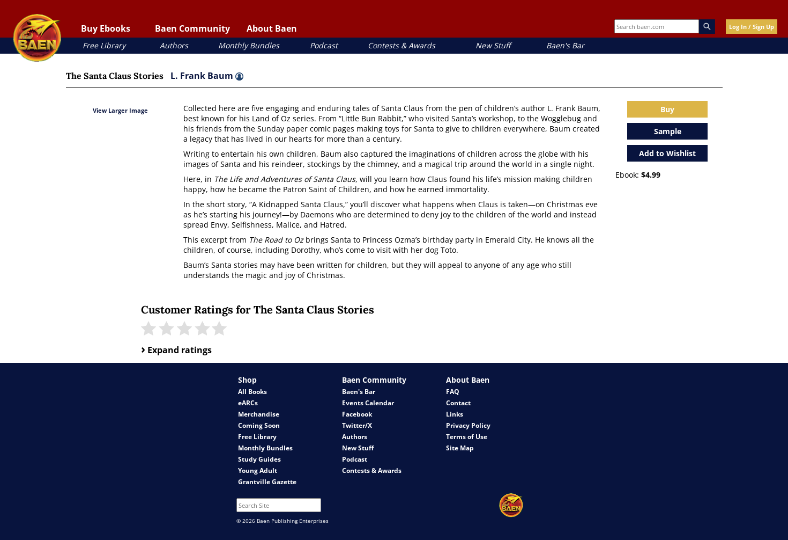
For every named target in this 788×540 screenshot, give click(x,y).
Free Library (104, 45)
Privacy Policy (468, 425)
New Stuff (492, 45)
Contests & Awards (401, 45)
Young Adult (257, 470)
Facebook (357, 414)
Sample (667, 131)
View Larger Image (120, 110)
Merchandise (258, 414)
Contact (458, 402)
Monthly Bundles (248, 45)
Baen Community (192, 28)
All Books (252, 391)
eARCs (248, 402)
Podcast (324, 45)
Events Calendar (368, 402)
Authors (174, 45)
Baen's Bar (565, 45)
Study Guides (259, 459)
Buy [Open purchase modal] (667, 109)
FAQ (452, 391)
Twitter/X (357, 425)
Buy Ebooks (105, 28)
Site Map (460, 448)
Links (454, 414)
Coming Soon (259, 425)
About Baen (272, 28)
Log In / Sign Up (751, 27)
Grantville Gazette (267, 481)
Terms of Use (466, 436)
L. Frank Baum (206, 76)
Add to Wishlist (667, 153)
